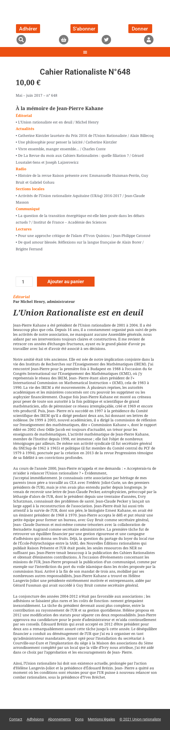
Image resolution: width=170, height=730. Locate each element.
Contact (15, 719)
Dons (79, 719)
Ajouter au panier (65, 281)
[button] (21, 39)
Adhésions (35, 719)
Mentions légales (101, 719)
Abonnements (59, 719)
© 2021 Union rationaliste (140, 719)
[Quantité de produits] (24, 282)
